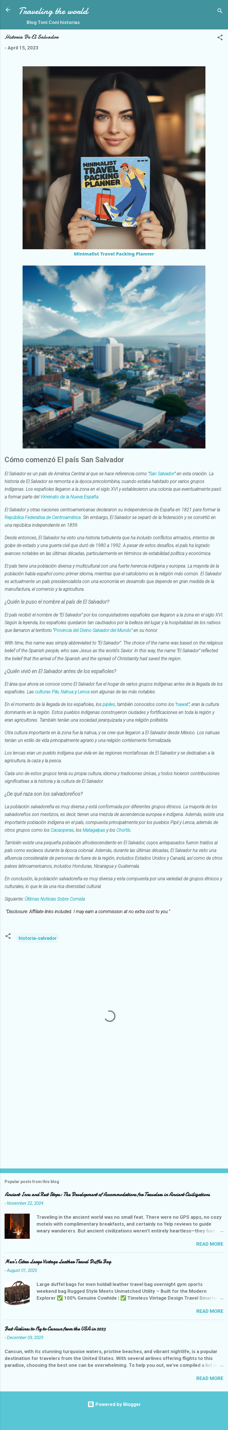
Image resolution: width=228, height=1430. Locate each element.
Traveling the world (53, 11)
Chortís (123, 830)
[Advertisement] (110, 1119)
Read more (209, 1244)
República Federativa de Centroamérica (43, 518)
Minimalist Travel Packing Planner (114, 254)
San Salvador (161, 474)
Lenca (83, 692)
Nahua (67, 692)
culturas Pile (47, 692)
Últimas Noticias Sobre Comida (55, 899)
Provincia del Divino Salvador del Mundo (92, 631)
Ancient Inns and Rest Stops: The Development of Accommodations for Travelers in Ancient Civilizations (107, 1194)
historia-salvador (38, 938)
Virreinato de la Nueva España (69, 497)
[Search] (220, 11)
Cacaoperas (62, 830)
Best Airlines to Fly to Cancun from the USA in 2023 (55, 1329)
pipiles (109, 705)
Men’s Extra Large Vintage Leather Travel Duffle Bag (58, 1261)
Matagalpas (94, 830)
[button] (220, 38)
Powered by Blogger (114, 1404)
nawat (182, 705)
